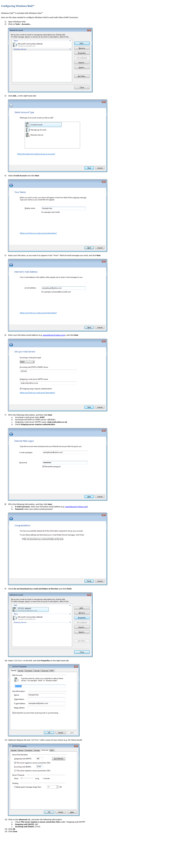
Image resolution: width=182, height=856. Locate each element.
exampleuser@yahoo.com (54, 335)
